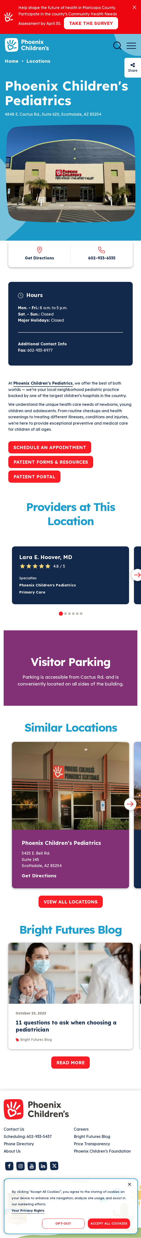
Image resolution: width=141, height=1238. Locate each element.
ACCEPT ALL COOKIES (109, 1223)
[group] (70, 996)
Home (12, 61)
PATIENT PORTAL (34, 477)
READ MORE (70, 1062)
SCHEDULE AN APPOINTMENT (49, 447)
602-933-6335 (101, 258)
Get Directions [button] (39, 876)
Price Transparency (92, 1143)
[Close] (134, 7)
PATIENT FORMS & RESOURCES (50, 462)
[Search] (117, 45)
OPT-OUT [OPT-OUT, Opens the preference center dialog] (63, 1223)
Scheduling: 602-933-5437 (28, 1136)
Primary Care (32, 592)
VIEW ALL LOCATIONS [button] (71, 902)
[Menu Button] (131, 46)
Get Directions (39, 258)
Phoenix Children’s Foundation (102, 1151)
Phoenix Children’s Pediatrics (43, 383)
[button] (61, 614)
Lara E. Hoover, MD (45, 557)
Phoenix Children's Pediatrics (47, 585)
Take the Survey (91, 23)
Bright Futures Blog (92, 1136)
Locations (38, 61)
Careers (81, 1129)
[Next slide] (130, 804)
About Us (12, 1151)
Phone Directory (19, 1143)
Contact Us (14, 1129)
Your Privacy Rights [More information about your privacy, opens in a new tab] (28, 1210)
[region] (71, 1206)
